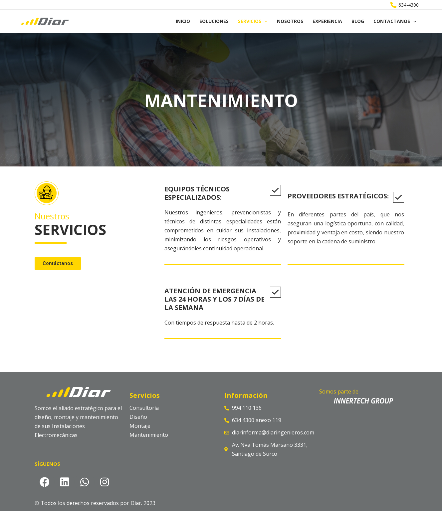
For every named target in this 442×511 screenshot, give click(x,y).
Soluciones (214, 21)
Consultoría (144, 407)
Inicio (183, 21)
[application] (264, 21)
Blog (357, 21)
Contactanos (394, 21)
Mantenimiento (148, 434)
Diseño (138, 416)
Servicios (252, 21)
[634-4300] (405, 5)
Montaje (139, 425)
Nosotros (290, 21)
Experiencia (327, 21)
